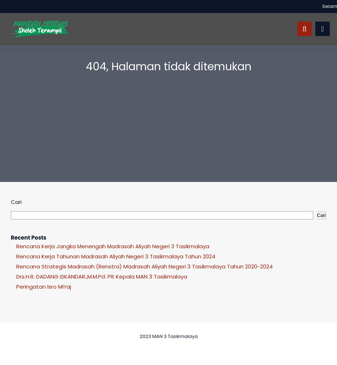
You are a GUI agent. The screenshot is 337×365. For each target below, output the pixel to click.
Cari (16, 202)
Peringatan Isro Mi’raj (43, 286)
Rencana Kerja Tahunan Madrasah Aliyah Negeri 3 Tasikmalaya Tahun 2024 (115, 256)
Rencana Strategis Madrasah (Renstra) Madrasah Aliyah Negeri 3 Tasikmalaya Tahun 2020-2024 (144, 266)
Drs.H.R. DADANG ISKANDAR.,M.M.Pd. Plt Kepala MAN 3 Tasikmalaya (101, 276)
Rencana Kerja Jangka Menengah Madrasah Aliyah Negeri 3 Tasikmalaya (112, 246)
